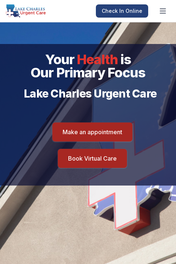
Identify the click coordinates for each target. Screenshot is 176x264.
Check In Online (122, 11)
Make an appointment (92, 132)
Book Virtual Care (92, 158)
